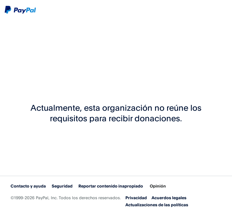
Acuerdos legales (169, 197)
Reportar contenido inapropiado (110, 185)
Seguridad (62, 185)
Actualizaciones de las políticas (156, 204)
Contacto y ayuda (28, 185)
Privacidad (136, 197)
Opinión (158, 185)
